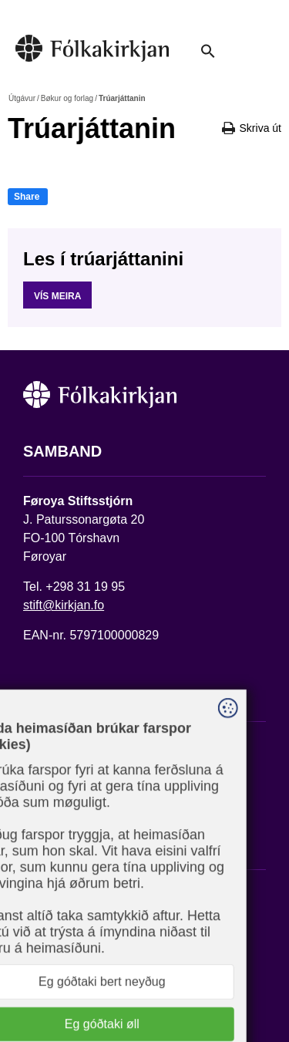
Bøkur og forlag (67, 98)
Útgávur (21, 98)
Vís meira (57, 296)
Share (26, 196)
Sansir (167, 985)
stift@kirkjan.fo (63, 605)
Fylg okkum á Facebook (88, 892)
